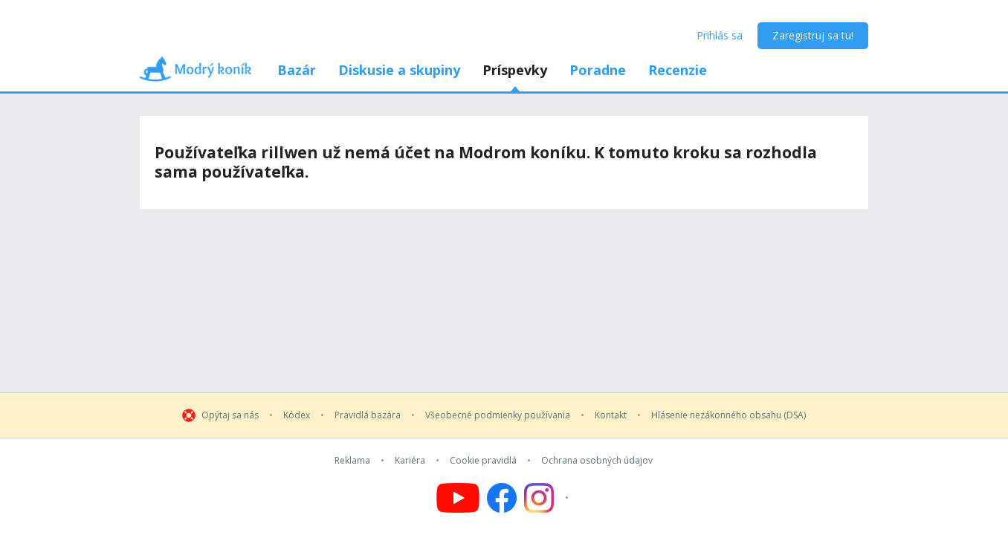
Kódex (296, 415)
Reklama (352, 461)
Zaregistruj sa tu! (812, 35)
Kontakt (611, 415)
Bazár (296, 70)
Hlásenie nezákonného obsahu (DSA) (728, 415)
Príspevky (514, 70)
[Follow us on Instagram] (548, 498)
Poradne (597, 70)
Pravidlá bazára (368, 415)
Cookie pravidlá (483, 461)
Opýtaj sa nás (230, 415)
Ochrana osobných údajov (597, 461)
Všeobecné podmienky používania (497, 415)
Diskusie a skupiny (399, 70)
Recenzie (677, 70)
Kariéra (410, 461)
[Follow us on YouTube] (457, 498)
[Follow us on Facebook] (502, 498)
